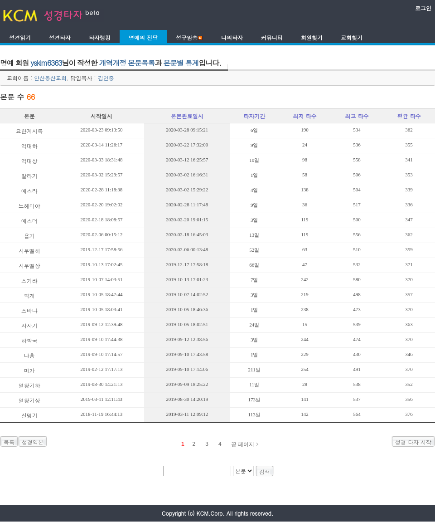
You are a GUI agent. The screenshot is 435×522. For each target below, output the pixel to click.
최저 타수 (305, 116)
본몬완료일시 (187, 116)
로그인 (423, 8)
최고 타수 (357, 116)
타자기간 (254, 116)
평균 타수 (408, 116)
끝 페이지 (242, 444)
